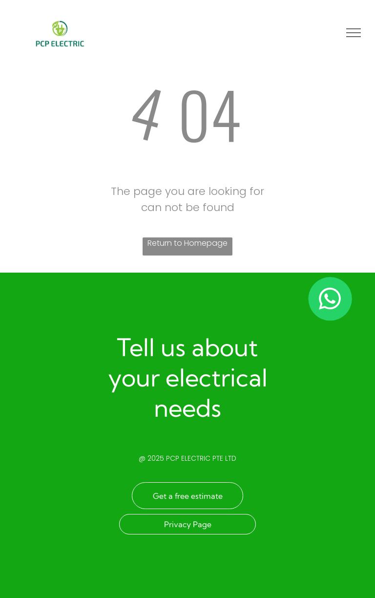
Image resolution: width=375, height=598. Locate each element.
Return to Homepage (187, 243)
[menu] (353, 32)
